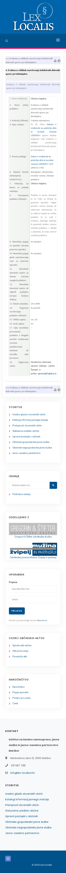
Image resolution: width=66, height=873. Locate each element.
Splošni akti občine (21, 645)
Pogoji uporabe (20, 692)
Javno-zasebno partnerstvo (26, 453)
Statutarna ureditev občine (25, 431)
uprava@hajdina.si (47, 373)
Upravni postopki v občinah (26, 436)
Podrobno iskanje (21, 494)
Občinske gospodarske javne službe (30, 442)
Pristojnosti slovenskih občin (27, 425)
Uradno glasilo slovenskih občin (28, 414)
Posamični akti (19, 656)
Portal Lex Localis (21, 698)
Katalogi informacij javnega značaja (30, 420)
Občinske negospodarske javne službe (32, 447)
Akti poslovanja (20, 651)
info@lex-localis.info (22, 773)
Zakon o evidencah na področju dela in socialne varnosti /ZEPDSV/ (42, 160)
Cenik (15, 703)
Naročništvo (18, 687)
